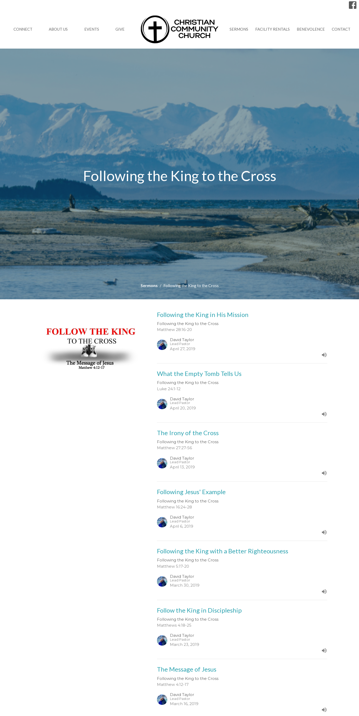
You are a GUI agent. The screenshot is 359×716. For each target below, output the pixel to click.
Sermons (239, 29)
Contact (341, 29)
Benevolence (311, 29)
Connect (22, 29)
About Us (58, 29)
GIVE (120, 29)
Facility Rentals (272, 29)
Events (91, 29)
